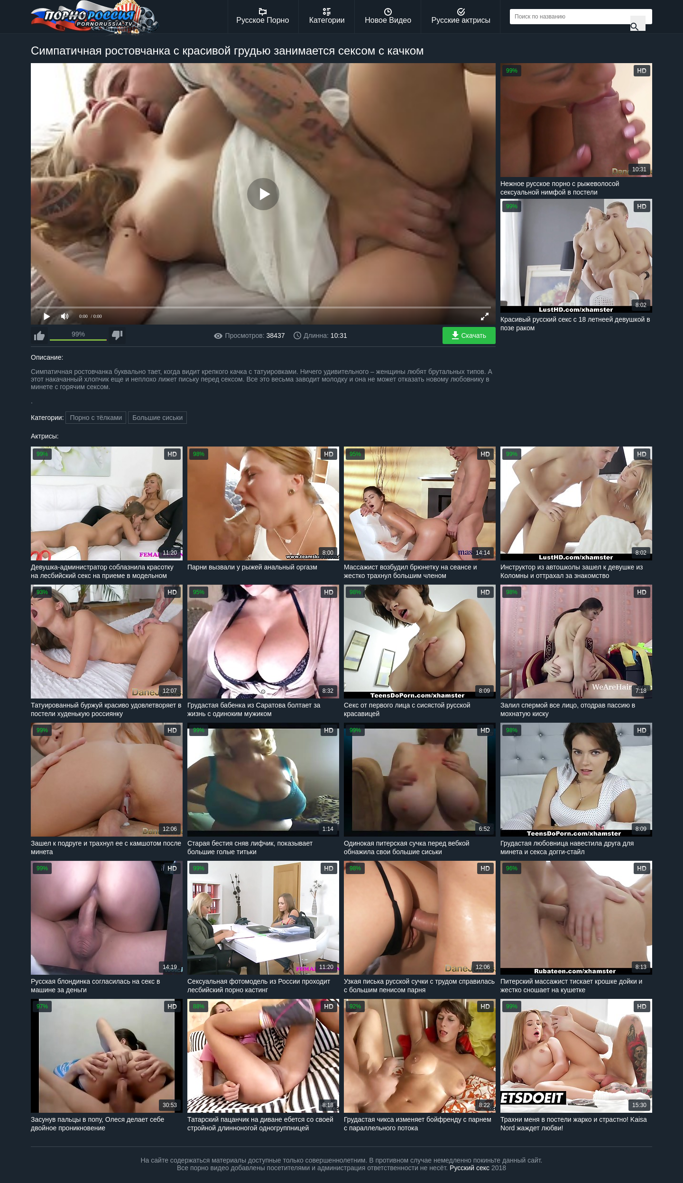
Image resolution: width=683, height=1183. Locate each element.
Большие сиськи (157, 417)
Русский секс (469, 1168)
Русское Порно (262, 16)
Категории (327, 16)
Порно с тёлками (96, 417)
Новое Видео (388, 16)
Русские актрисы (460, 16)
